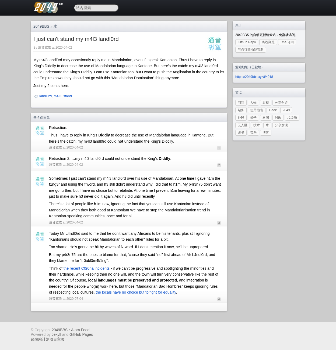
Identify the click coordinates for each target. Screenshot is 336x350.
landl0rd (45, 96)
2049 (286, 110)
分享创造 (281, 102)
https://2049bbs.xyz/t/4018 (254, 77)
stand (67, 96)
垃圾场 (292, 118)
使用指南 (256, 110)
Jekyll (56, 334)
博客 (265, 133)
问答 (241, 102)
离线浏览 (268, 42)
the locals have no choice (117, 292)
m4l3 (57, 96)
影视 (265, 102)
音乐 (253, 133)
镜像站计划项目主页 (48, 339)
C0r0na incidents (95, 268)
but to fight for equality (157, 292)
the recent (72, 268)
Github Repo (247, 42)
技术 (256, 125)
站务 (241, 110)
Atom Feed (80, 330)
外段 (241, 118)
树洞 (265, 118)
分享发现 (281, 125)
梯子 (253, 118)
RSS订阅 (287, 42)
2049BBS (41, 26)
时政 (278, 118)
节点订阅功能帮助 (251, 50)
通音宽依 (44, 47)
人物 (253, 102)
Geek (273, 110)
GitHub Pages (81, 334)
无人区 (242, 125)
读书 (241, 133)
